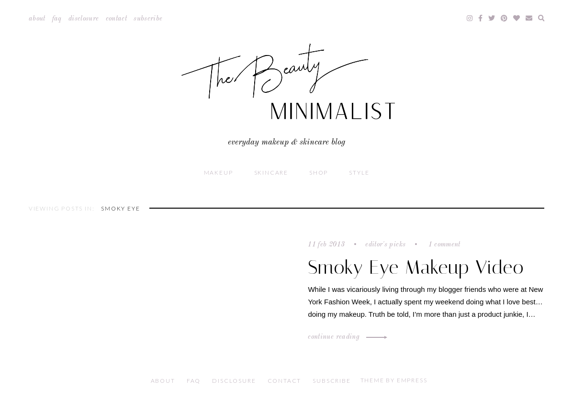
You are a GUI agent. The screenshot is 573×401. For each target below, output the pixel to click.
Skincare (271, 172)
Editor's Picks (385, 244)
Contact (116, 18)
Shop (318, 172)
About (37, 18)
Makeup (218, 172)
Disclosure (83, 18)
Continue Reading (346, 337)
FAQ (57, 18)
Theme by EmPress (393, 380)
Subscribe (148, 18)
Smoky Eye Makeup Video (416, 267)
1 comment (443, 244)
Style (359, 172)
